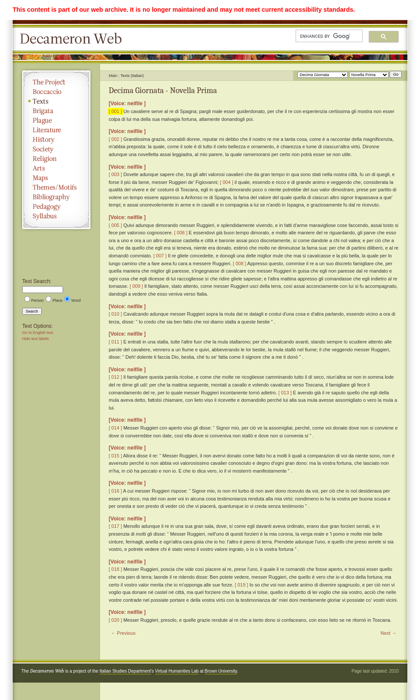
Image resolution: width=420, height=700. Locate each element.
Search (32, 311)
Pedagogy (56, 206)
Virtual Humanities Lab (177, 671)
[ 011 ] (115, 341)
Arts (56, 168)
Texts (56, 101)
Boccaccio (56, 92)
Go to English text (37, 332)
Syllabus (56, 216)
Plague (56, 120)
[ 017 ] (115, 526)
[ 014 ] (115, 427)
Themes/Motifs (56, 187)
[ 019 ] (241, 584)
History (56, 139)
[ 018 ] (115, 569)
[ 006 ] (180, 232)
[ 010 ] (115, 314)
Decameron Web (73, 39)
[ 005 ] (115, 225)
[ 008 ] (240, 263)
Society (56, 149)
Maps (56, 178)
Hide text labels (35, 339)
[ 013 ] (285, 392)
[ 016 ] (115, 490)
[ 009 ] (136, 286)
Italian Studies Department (125, 671)
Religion (56, 158)
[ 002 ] (115, 139)
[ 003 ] (115, 174)
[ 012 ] (115, 377)
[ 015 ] (115, 455)
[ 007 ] (160, 255)
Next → (388, 633)
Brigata (56, 111)
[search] (325, 36)
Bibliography (56, 197)
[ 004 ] (226, 182)
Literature (56, 130)
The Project (56, 82)
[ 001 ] (115, 111)
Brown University (221, 671)
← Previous (123, 633)
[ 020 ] (115, 620)
